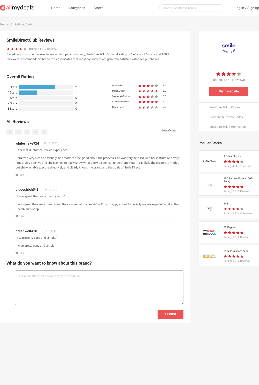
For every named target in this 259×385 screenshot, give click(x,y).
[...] (190, 8)
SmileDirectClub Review (224, 107)
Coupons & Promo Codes (226, 117)
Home (55, 8)
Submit (170, 314)
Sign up (253, 8)
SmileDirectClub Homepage (227, 126)
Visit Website (229, 91)
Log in (239, 8)
